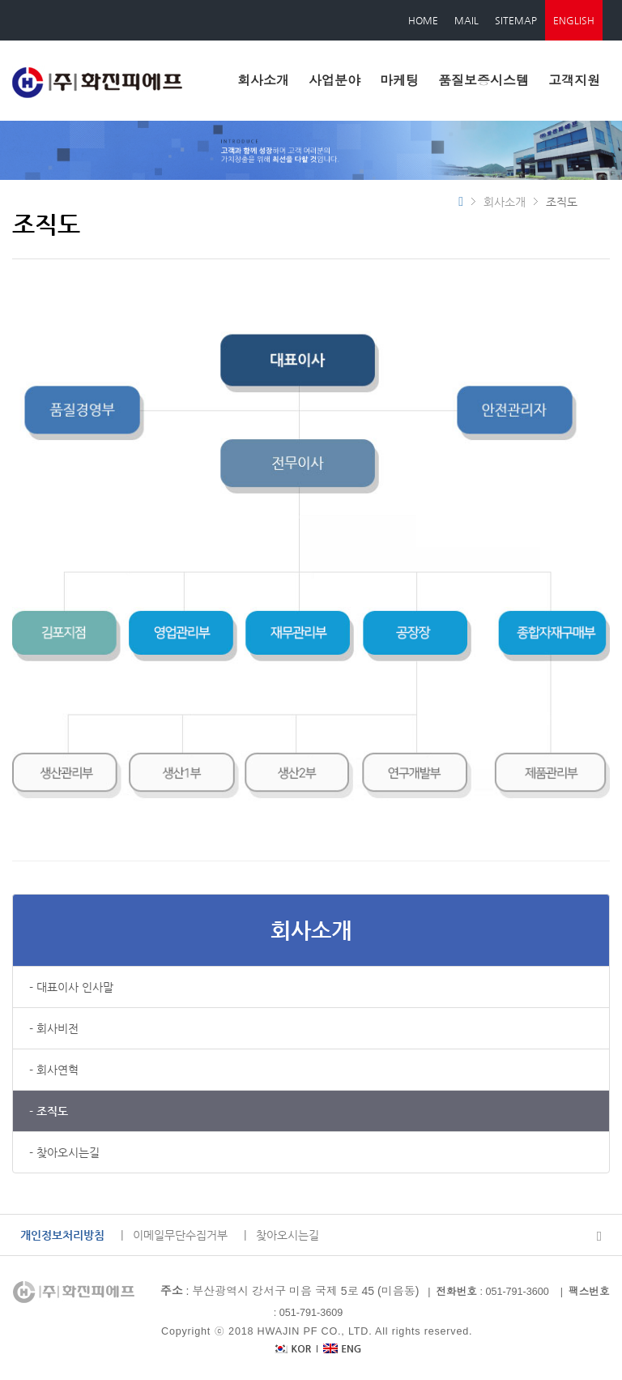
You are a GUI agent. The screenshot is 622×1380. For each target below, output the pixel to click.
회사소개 (311, 929)
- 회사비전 (54, 1028)
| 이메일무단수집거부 (174, 1234)
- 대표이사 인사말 (71, 987)
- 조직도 (48, 1110)
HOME (423, 20)
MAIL (466, 20)
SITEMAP (516, 20)
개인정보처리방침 (62, 1234)
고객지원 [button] (574, 81)
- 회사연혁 (54, 1069)
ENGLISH (573, 20)
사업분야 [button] (334, 81)
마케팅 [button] (399, 81)
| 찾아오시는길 (281, 1234)
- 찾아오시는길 (64, 1152)
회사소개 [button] (263, 81)
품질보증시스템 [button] (483, 81)
